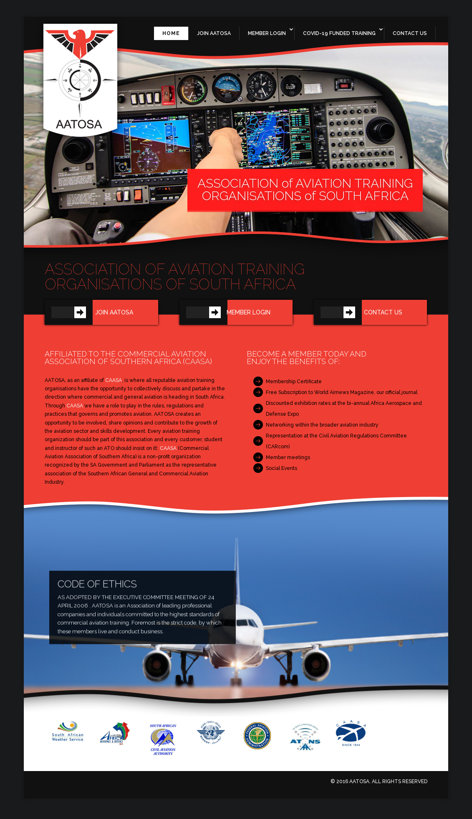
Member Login (267, 37)
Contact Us (410, 37)
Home (171, 37)
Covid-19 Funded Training (339, 37)
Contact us (383, 316)
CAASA (197, 365)
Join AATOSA (214, 37)
